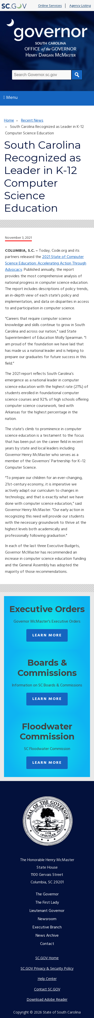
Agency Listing (80, 6)
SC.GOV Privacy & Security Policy (47, 968)
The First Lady (47, 902)
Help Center (47, 978)
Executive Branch (47, 927)
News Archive (47, 935)
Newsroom (47, 919)
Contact (47, 944)
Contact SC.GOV (47, 989)
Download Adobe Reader (47, 999)
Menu (11, 97)
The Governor (47, 894)
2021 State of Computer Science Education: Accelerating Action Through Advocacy (45, 263)
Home (9, 120)
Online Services (50, 6)
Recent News (32, 120)
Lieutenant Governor (47, 911)
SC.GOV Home (47, 957)
